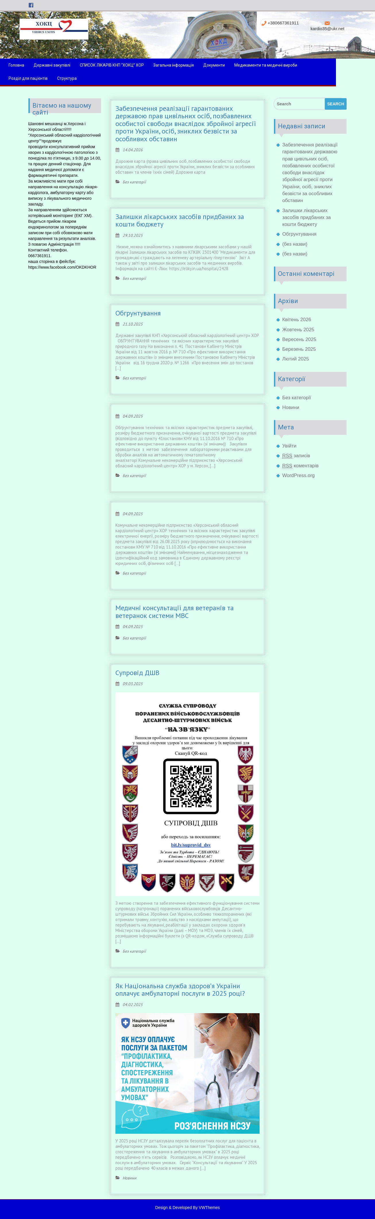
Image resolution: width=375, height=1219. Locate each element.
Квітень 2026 (296, 319)
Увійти (289, 446)
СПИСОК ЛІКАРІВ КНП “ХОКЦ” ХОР (131, 65)
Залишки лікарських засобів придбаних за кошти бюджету (179, 220)
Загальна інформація (193, 65)
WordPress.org (298, 475)
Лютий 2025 (295, 359)
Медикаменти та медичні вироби (285, 65)
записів (296, 456)
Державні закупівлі (71, 65)
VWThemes (209, 1207)
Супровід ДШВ (137, 672)
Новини (290, 407)
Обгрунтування (138, 313)
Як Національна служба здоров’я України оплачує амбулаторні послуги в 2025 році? (180, 989)
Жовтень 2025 (298, 329)
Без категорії (296, 397)
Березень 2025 (299, 349)
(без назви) (294, 244)
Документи (233, 65)
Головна (36, 65)
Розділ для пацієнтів (47, 78)
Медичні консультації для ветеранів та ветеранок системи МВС (174, 611)
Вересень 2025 (299, 339)
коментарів (300, 466)
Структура (86, 78)
